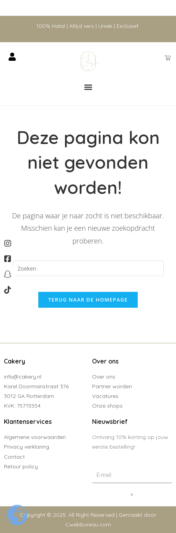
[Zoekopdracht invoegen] (88, 268)
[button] (88, 87)
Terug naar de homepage (88, 299)
